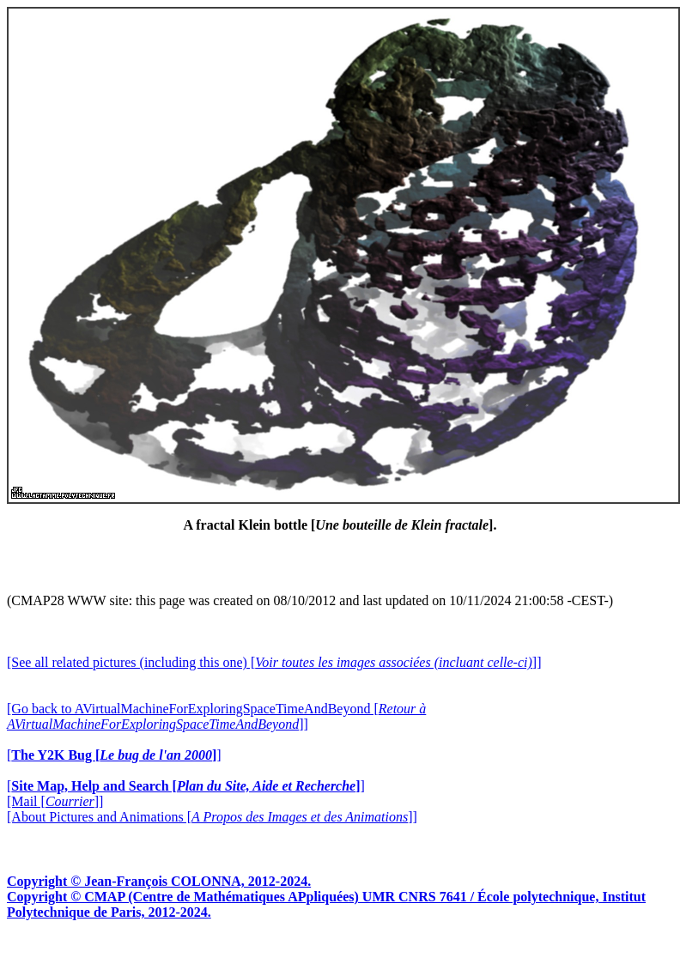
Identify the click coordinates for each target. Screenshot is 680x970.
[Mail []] (55, 801)
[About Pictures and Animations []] (212, 816)
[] (114, 755)
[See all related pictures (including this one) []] (274, 662)
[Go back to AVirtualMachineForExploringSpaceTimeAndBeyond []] (216, 716)
